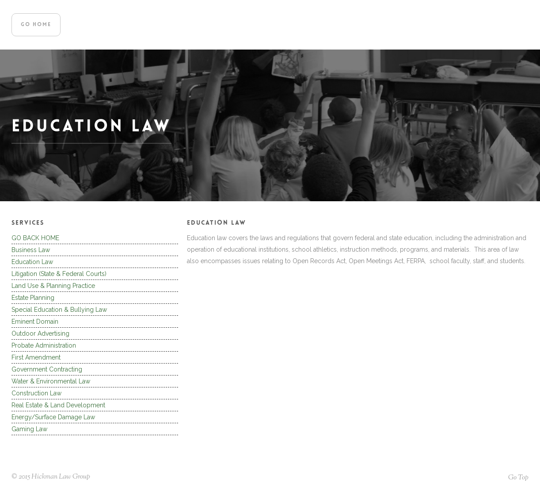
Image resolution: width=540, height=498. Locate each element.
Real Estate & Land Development (58, 405)
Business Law (30, 249)
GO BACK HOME (35, 237)
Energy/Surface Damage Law (53, 417)
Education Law (32, 261)
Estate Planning (32, 297)
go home (36, 24)
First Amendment (36, 357)
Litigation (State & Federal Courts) (58, 273)
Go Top (518, 478)
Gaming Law (29, 429)
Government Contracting (46, 369)
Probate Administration (43, 345)
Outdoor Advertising (40, 333)
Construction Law (36, 393)
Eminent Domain (34, 321)
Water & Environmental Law (50, 381)
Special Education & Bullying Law (59, 309)
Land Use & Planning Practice (53, 285)
